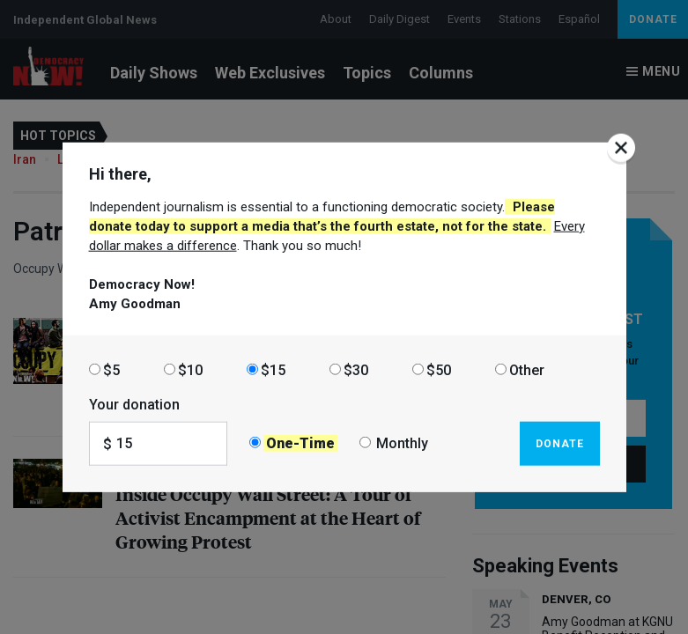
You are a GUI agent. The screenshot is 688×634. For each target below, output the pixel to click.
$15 (273, 369)
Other (526, 369)
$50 (438, 369)
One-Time (300, 443)
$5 (111, 369)
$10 (190, 369)
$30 (356, 369)
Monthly (402, 443)
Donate (560, 443)
